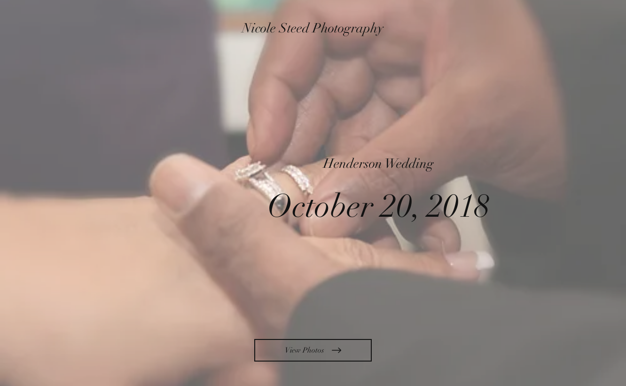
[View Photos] (313, 350)
